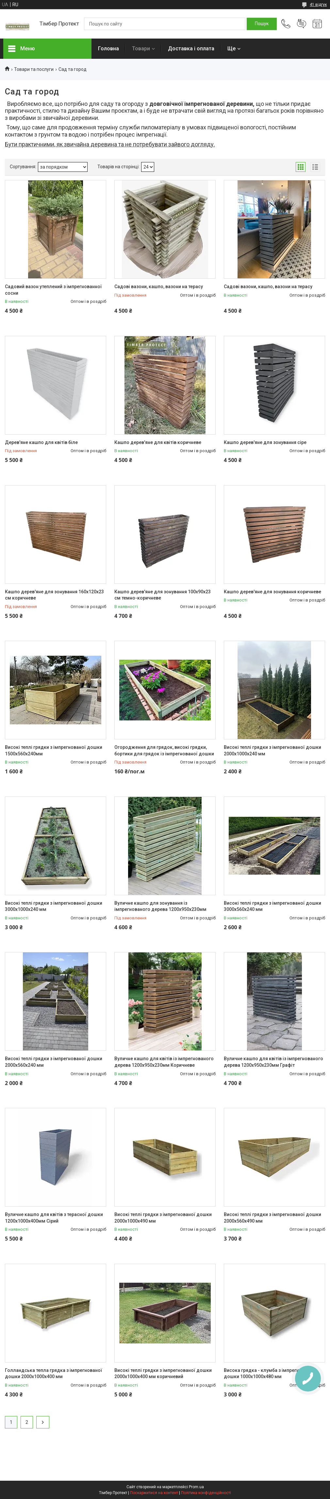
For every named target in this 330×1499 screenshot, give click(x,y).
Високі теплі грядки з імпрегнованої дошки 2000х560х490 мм (272, 1218)
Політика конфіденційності (206, 1493)
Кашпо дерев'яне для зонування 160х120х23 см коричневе (54, 595)
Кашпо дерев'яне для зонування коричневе (272, 591)
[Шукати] (262, 24)
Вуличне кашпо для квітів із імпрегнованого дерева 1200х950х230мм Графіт (273, 1062)
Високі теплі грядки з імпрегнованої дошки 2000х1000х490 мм (163, 1218)
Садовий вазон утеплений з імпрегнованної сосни (53, 290)
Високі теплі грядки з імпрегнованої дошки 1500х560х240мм (53, 750)
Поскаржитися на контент (154, 1493)
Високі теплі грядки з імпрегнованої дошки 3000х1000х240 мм (53, 906)
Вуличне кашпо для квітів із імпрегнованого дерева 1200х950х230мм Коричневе (164, 1062)
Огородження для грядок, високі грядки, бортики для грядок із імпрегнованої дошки (164, 750)
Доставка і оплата (191, 48)
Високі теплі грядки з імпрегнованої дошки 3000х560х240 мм (272, 906)
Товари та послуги (34, 69)
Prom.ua (196, 1487)
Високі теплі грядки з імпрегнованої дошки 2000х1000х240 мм (272, 750)
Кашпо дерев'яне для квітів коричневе (157, 442)
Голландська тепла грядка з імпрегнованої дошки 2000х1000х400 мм (53, 1373)
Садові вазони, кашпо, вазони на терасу (158, 286)
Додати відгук (301, 23)
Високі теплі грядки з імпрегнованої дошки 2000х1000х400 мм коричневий (163, 1373)
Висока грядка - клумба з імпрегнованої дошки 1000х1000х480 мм (269, 1373)
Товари (141, 48)
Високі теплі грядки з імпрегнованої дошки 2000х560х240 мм (53, 1062)
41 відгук (318, 4)
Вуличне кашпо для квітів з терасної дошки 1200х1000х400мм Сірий (54, 1218)
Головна (108, 48)
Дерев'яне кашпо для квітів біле (41, 442)
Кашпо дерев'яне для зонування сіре (265, 442)
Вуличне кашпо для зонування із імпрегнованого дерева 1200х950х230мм (160, 906)
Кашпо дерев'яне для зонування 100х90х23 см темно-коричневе (162, 595)
